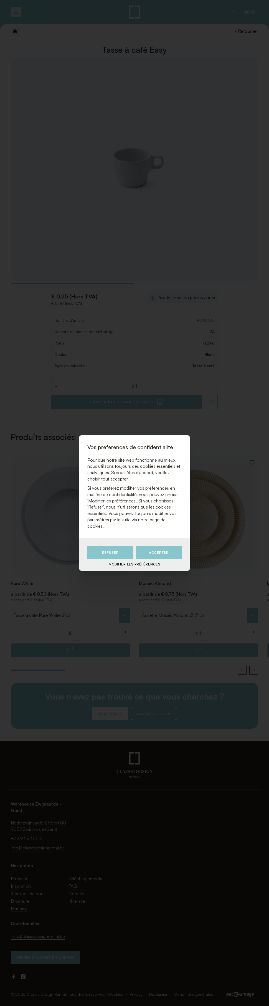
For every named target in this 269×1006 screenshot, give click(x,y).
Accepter (159, 552)
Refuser (110, 552)
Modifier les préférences (134, 564)
